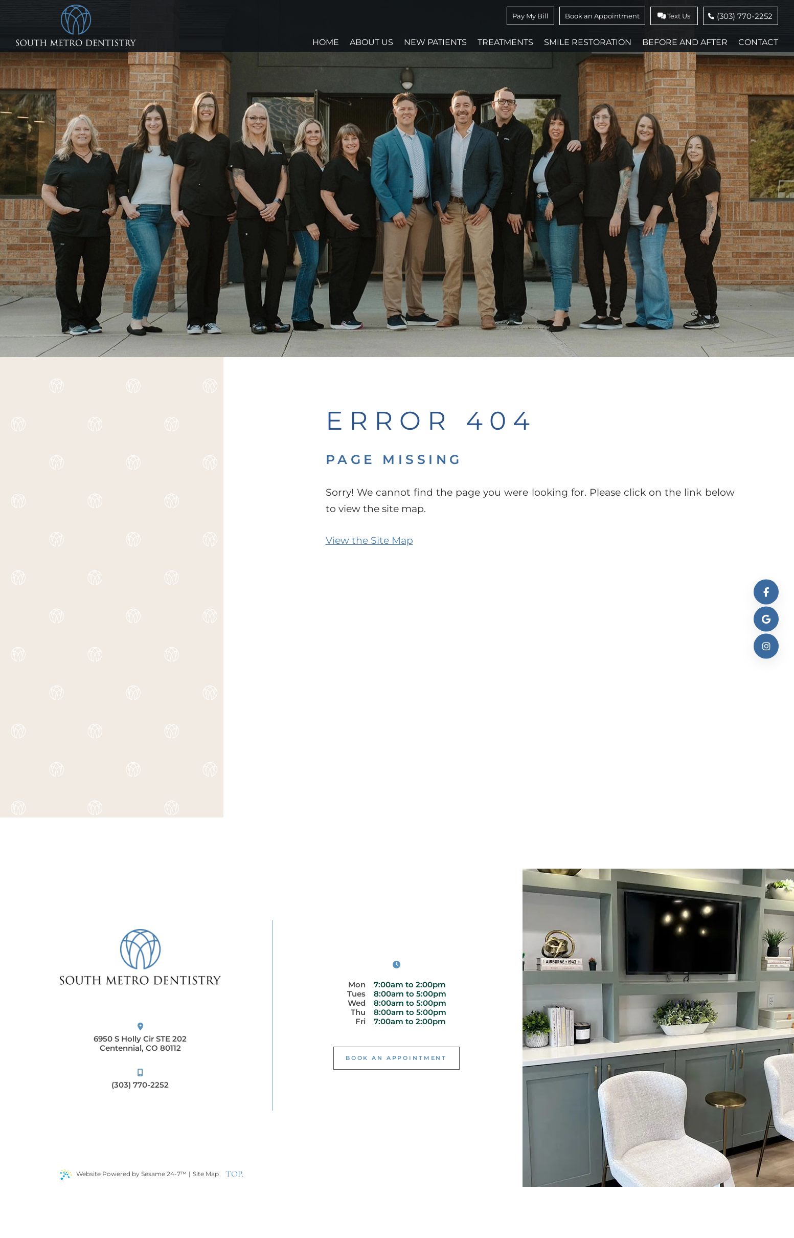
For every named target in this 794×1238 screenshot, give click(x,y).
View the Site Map (369, 540)
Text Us (673, 16)
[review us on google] (766, 619)
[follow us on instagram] (766, 646)
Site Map (206, 1174)
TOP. (234, 1173)
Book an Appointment (602, 16)
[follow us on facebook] (766, 592)
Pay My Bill (530, 16)
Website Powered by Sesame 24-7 (123, 1174)
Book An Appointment (396, 1058)
